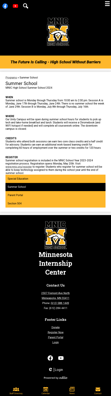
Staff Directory (16, 391)
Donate (55, 327)
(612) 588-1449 (60, 303)
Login (55, 342)
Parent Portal (55, 337)
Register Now (56, 332)
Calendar (45, 391)
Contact (98, 391)
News (72, 391)
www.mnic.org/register (18, 166)
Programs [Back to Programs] (11, 77)
